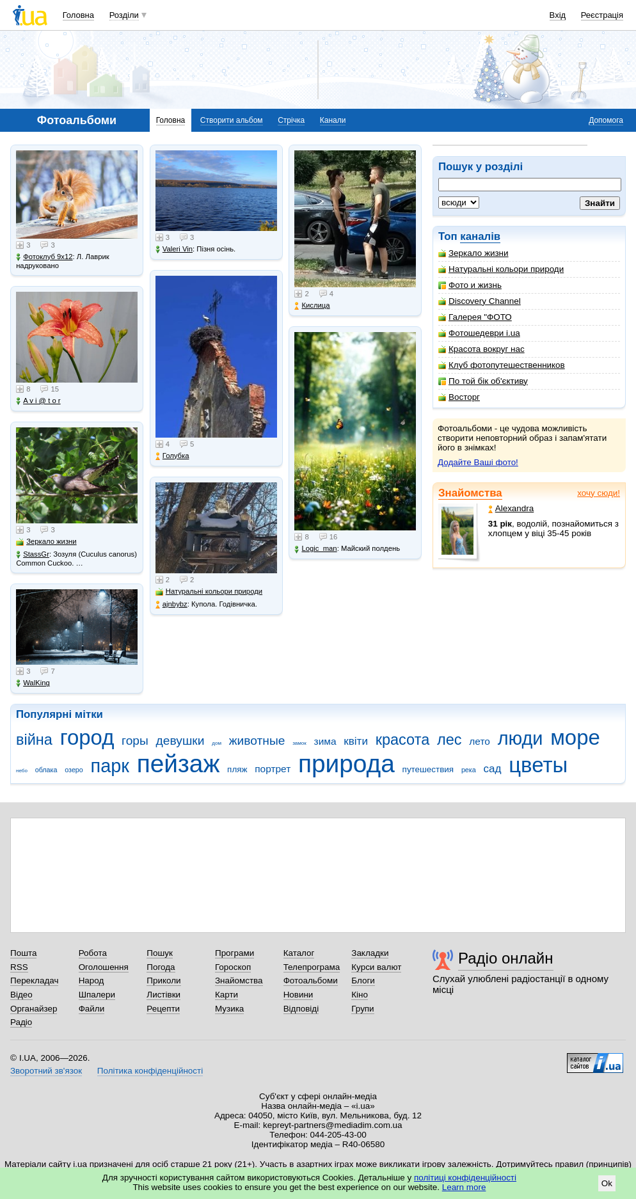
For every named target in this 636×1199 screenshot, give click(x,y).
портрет (272, 768)
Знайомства (470, 493)
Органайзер (33, 1008)
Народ (91, 980)
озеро (74, 770)
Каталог (299, 953)
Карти (226, 994)
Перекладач (34, 980)
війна (34, 739)
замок (299, 743)
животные (257, 740)
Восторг (459, 397)
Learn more (464, 1187)
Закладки (369, 953)
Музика (229, 1008)
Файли (92, 1008)
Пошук (160, 953)
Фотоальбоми (310, 980)
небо (22, 771)
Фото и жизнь (470, 285)
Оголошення (104, 967)
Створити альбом (231, 120)
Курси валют (376, 967)
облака (46, 770)
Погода (161, 967)
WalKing (33, 683)
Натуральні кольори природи (501, 269)
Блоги (363, 980)
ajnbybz (171, 604)
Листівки (163, 994)
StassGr (32, 554)
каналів (480, 236)
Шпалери (97, 994)
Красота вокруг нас (481, 349)
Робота (93, 953)
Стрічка (291, 120)
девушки (180, 740)
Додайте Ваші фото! (478, 462)
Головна (78, 15)
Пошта (23, 953)
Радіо (21, 1022)
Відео (21, 994)
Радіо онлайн (505, 958)
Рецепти (163, 1008)
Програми (234, 953)
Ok (606, 1183)
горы (135, 740)
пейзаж (178, 763)
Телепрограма (311, 967)
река (468, 770)
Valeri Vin (174, 249)
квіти (356, 741)
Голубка (172, 456)
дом (216, 743)
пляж (237, 769)
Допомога (606, 120)
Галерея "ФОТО (475, 317)
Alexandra (511, 508)
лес (449, 739)
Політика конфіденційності (150, 1071)
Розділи (124, 15)
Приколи (163, 980)
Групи (362, 1008)
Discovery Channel (479, 301)
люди (520, 738)
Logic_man (315, 548)
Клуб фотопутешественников (501, 365)
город (87, 737)
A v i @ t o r (38, 401)
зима (325, 741)
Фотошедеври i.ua (479, 333)
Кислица (312, 305)
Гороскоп (233, 967)
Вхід (558, 15)
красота (403, 739)
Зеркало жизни (473, 253)
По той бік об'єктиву (483, 381)
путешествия (428, 769)
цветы (538, 765)
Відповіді (301, 1008)
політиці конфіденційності (465, 1177)
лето (479, 741)
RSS (19, 967)
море (575, 737)
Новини (298, 994)
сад (493, 769)
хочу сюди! (598, 493)
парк (110, 766)
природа (346, 763)
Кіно (359, 994)
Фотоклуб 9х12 (44, 257)
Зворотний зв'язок (46, 1071)
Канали (333, 120)
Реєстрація (602, 15)
